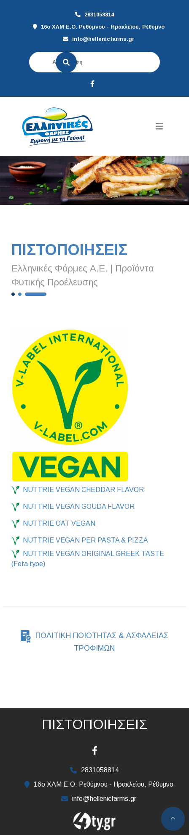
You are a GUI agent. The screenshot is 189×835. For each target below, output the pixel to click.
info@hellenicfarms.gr (103, 39)
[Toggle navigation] (159, 126)
